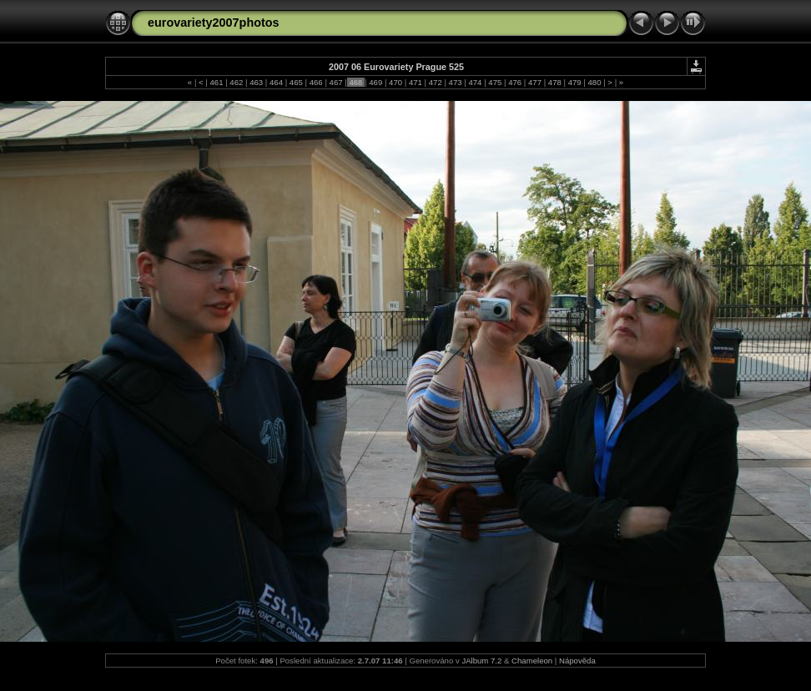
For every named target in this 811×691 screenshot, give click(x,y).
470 (395, 82)
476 (514, 82)
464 (276, 82)
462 (236, 82)
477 (534, 82)
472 (435, 82)
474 (475, 82)
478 (554, 82)
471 (415, 82)
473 (455, 82)
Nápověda (577, 660)
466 (316, 82)
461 (216, 82)
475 (495, 82)
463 (256, 82)
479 (574, 82)
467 (336, 82)
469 (376, 82)
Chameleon (531, 660)
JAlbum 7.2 (481, 660)
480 (594, 82)
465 (296, 82)
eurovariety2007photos (214, 22)
